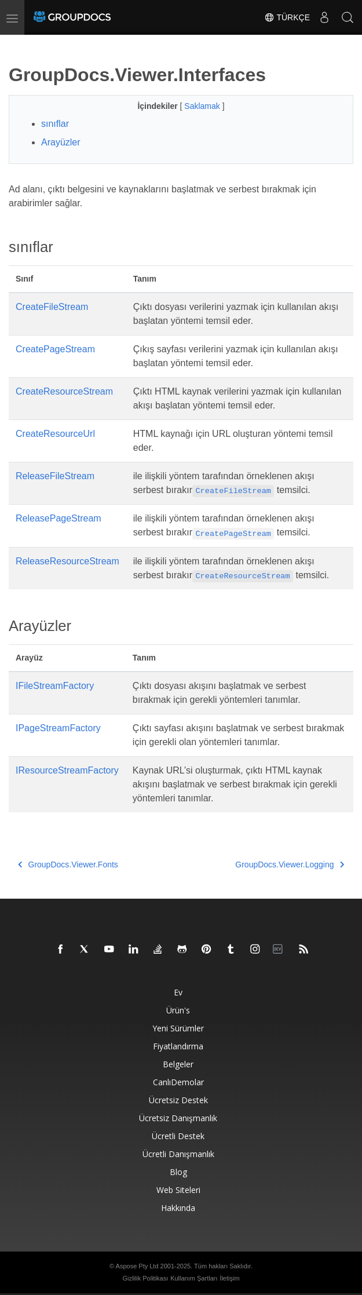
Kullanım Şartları (193, 1278)
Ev (178, 992)
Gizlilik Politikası (145, 1278)
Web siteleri (178, 1189)
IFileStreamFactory (55, 686)
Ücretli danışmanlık (178, 1153)
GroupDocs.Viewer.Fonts (68, 864)
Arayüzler (61, 142)
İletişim (229, 1278)
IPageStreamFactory (58, 728)
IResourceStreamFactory (67, 770)
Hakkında (178, 1207)
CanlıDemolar (178, 1082)
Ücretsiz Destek (178, 1100)
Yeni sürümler (178, 1028)
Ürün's (178, 1010)
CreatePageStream (55, 349)
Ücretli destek (178, 1135)
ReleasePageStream (58, 518)
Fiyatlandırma (178, 1046)
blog (178, 1171)
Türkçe (287, 17)
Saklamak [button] (203, 106)
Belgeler (178, 1064)
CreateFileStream (52, 307)
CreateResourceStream (64, 391)
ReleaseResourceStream (67, 561)
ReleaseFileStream (55, 476)
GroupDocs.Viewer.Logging (289, 864)
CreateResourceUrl (55, 434)
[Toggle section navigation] (18, 44)
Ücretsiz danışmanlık (178, 1117)
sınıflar (55, 124)
